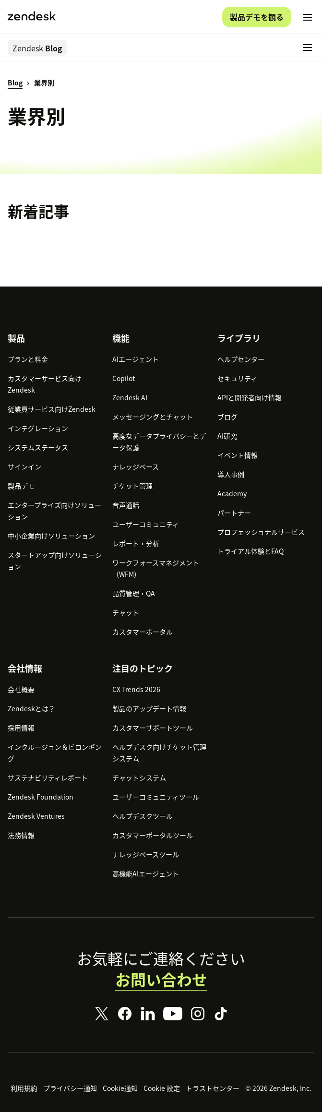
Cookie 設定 (161, 1088)
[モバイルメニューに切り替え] (307, 17)
